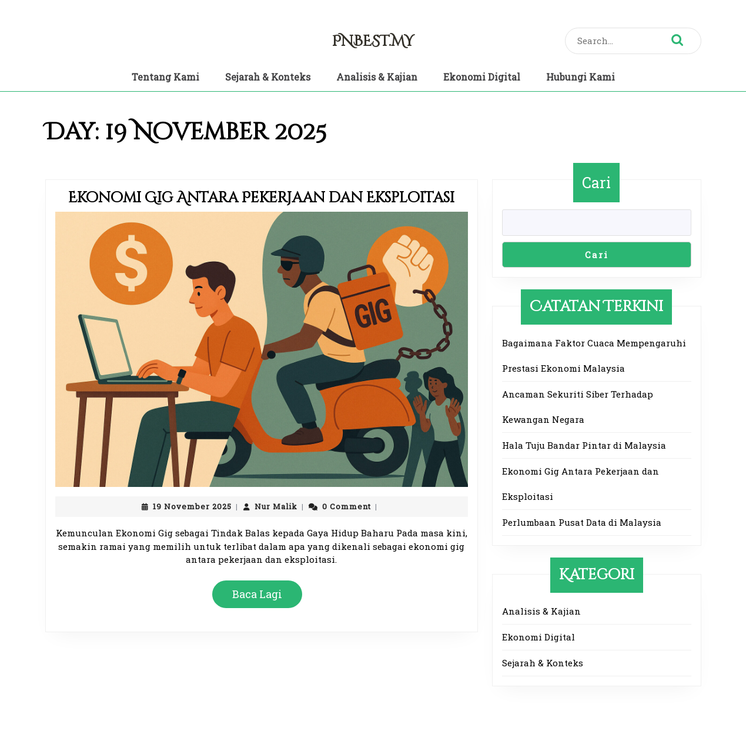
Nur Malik (276, 506)
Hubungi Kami (580, 77)
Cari (596, 182)
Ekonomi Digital (481, 77)
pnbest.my (373, 41)
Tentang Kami (165, 77)
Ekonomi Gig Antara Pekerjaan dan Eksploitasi (261, 198)
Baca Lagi (262, 598)
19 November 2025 (192, 506)
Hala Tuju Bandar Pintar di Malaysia (584, 445)
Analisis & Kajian (376, 77)
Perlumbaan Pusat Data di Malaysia (581, 522)
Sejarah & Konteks (267, 77)
